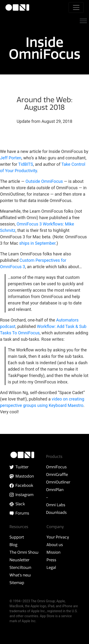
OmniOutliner (58, 482)
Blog (13, 544)
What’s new (20, 575)
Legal (51, 567)
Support (16, 537)
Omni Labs (55, 504)
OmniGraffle (57, 474)
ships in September (37, 243)
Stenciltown (20, 567)
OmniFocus (56, 467)
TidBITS (25, 164)
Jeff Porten (10, 157)
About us (55, 544)
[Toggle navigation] (76, 7)
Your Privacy (58, 537)
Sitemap (16, 582)
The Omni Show (23, 552)
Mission (54, 552)
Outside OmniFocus (44, 181)
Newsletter (19, 559)
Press (51, 559)
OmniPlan (55, 489)
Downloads (56, 512)
